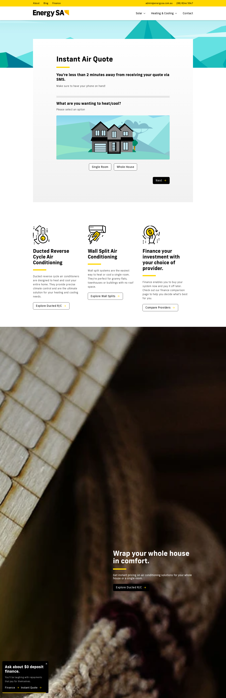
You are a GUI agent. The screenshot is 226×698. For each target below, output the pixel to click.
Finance (56, 3)
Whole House (125, 167)
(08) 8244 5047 (184, 3)
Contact (188, 13)
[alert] (25, 677)
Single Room (100, 167)
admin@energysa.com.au (159, 3)
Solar (140, 13)
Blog (46, 3)
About (36, 3)
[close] (47, 663)
